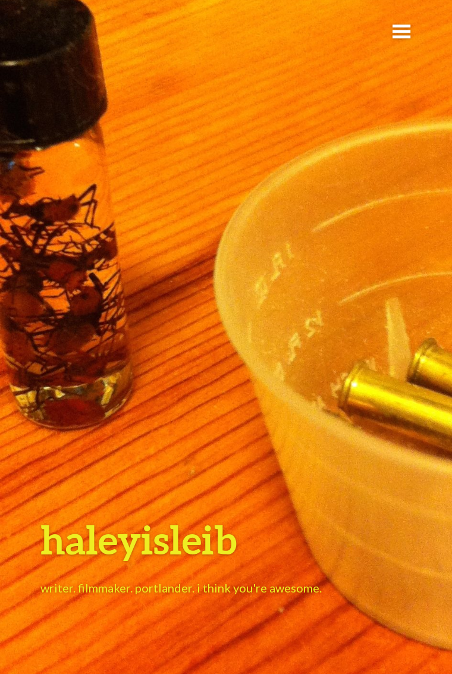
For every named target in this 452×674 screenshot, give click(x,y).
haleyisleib (138, 539)
